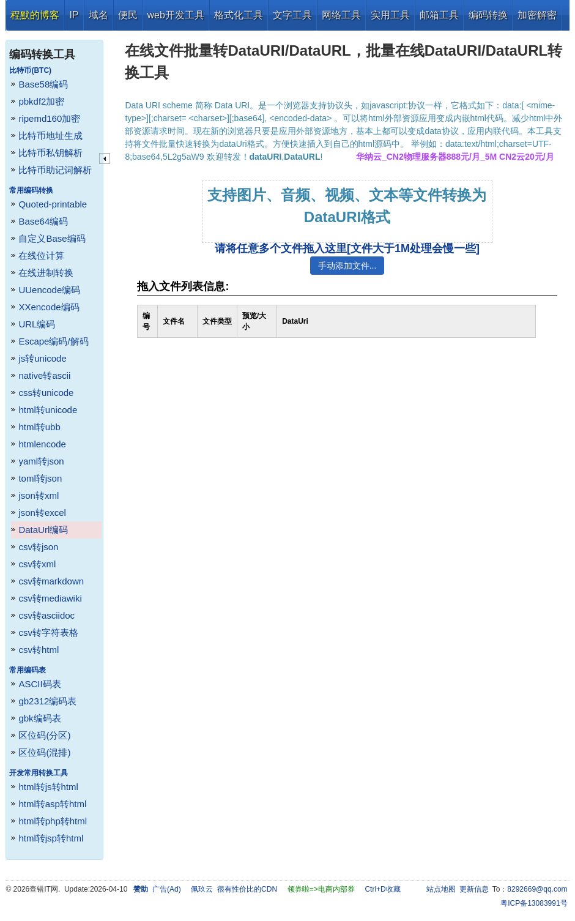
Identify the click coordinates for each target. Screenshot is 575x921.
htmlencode (42, 444)
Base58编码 (43, 84)
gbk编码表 (39, 718)
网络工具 (341, 15)
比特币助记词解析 (55, 170)
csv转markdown (51, 581)
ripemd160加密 (49, 118)
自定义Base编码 (51, 238)
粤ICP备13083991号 (533, 903)
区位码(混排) (44, 752)
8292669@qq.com (537, 889)
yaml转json (41, 461)
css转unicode (45, 392)
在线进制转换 (45, 272)
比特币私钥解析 (50, 152)
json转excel (42, 512)
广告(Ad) (166, 889)
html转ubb (39, 427)
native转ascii (44, 375)
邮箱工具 (439, 15)
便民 (128, 15)
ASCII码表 (39, 684)
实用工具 (390, 15)
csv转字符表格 (48, 632)
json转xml (38, 495)
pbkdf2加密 (41, 101)
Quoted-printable (52, 204)
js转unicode (42, 358)
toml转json (40, 478)
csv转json (38, 547)
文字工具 (292, 15)
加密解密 (537, 15)
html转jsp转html (50, 838)
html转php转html (52, 821)
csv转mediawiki (49, 598)
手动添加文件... (347, 265)
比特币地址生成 (50, 135)
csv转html (38, 649)
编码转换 (488, 15)
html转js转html (48, 786)
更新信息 (474, 889)
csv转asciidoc (46, 615)
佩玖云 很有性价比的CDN (234, 889)
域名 (98, 15)
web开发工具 (175, 15)
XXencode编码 (48, 307)
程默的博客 (34, 15)
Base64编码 (43, 221)
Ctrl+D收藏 (382, 889)
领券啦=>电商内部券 (321, 889)
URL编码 (36, 324)
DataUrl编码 (43, 529)
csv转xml (37, 564)
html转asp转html (52, 804)
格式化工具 (238, 15)
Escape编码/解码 (53, 341)
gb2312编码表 (47, 701)
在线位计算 (41, 255)
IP (73, 15)
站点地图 (441, 889)
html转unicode (47, 410)
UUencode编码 (49, 290)
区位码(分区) (44, 735)
